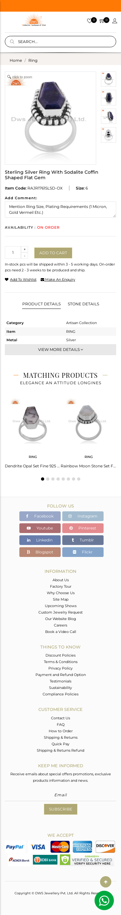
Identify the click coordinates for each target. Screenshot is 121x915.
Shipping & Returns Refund (60, 750)
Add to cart (53, 252)
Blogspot (40, 552)
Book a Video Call (60, 631)
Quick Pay (60, 744)
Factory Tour (60, 586)
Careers (60, 625)
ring (32, 60)
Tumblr (83, 540)
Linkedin (40, 540)
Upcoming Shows (60, 606)
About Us (61, 580)
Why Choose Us (61, 593)
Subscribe (60, 809)
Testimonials (60, 681)
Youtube (40, 528)
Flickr (83, 552)
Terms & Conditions (60, 661)
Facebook (40, 516)
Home (16, 60)
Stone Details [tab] (83, 303)
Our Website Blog (60, 618)
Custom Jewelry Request (60, 612)
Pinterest (82, 528)
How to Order (61, 731)
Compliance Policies (60, 694)
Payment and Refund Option (60, 674)
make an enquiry (58, 279)
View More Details (60, 349)
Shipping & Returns (60, 737)
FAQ (61, 724)
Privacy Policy (60, 668)
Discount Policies (60, 655)
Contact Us (60, 718)
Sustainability (60, 687)
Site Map (60, 599)
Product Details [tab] (41, 303)
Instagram (82, 516)
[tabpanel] (33, 431)
